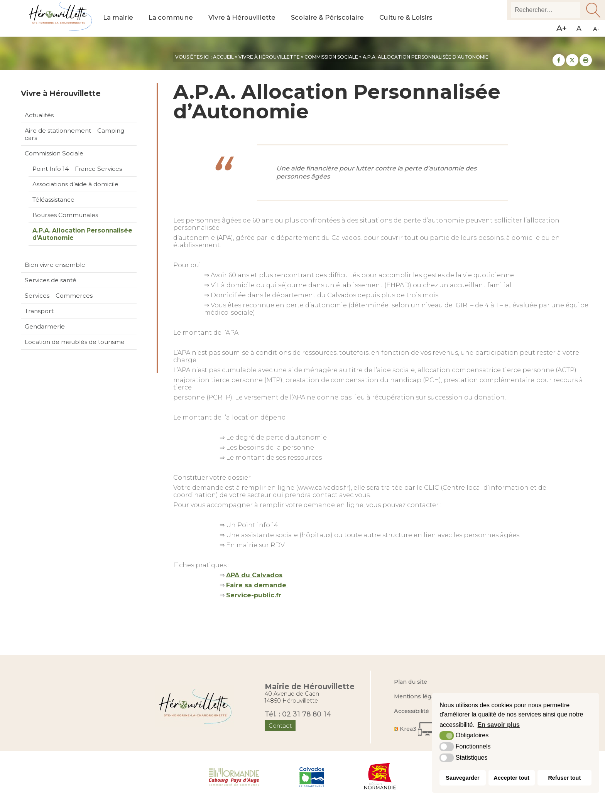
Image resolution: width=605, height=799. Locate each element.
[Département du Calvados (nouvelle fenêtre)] (312, 776)
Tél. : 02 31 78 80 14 (298, 714)
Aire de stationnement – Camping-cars (76, 134)
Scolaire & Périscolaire (331, 18)
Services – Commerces (59, 295)
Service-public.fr (253, 595)
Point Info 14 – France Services (77, 168)
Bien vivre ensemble (55, 264)
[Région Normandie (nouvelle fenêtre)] (380, 776)
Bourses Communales (65, 215)
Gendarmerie (45, 326)
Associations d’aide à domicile (75, 184)
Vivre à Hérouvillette (244, 18)
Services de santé (50, 280)
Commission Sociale (54, 153)
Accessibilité (411, 711)
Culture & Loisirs (411, 18)
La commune (171, 18)
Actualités (39, 115)
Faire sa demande (257, 585)
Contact (280, 725)
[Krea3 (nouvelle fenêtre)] (417, 729)
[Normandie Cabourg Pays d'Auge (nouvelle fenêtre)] (234, 776)
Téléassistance (53, 199)
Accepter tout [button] (511, 778)
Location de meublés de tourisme (75, 342)
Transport (39, 311)
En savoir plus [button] (499, 724)
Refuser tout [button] (564, 778)
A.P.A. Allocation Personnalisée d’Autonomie (82, 234)
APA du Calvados (254, 575)
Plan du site (410, 681)
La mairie (118, 18)
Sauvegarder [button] (462, 778)
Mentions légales (418, 696)
